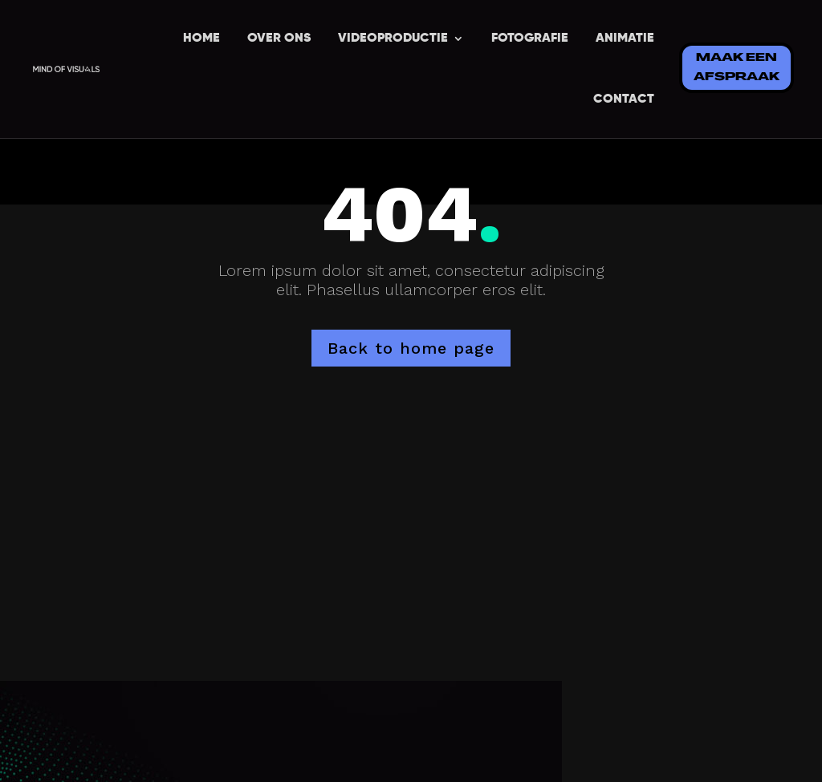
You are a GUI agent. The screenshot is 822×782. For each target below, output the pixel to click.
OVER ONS (279, 38)
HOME (201, 38)
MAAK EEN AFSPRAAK (736, 67)
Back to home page (411, 348)
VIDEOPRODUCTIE (393, 38)
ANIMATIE (625, 38)
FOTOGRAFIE (529, 38)
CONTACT (623, 99)
